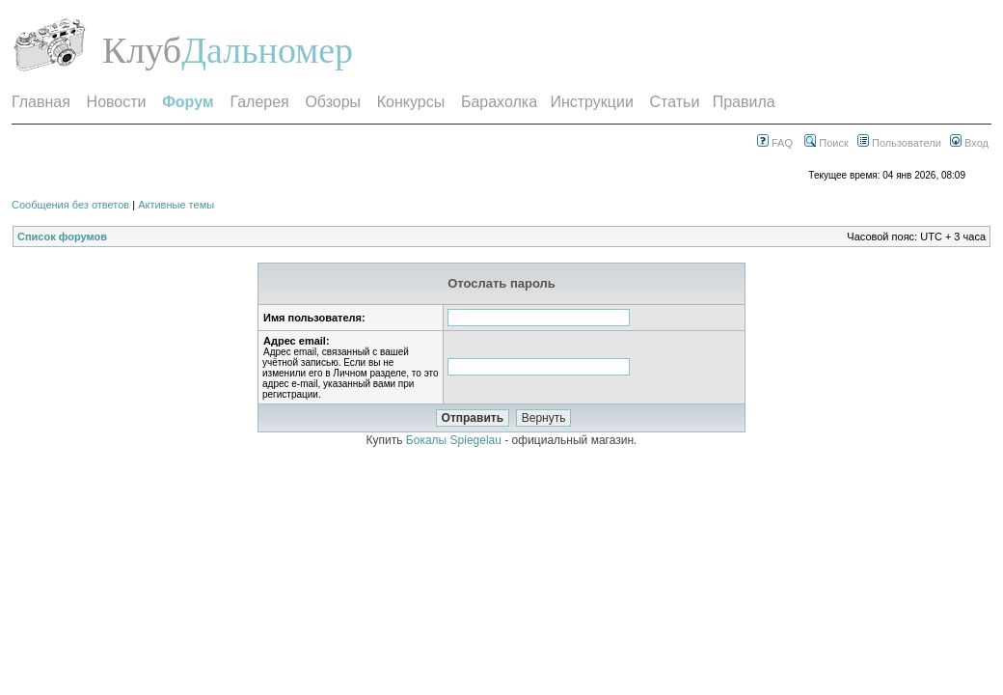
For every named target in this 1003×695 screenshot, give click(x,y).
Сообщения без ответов (70, 204)
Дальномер (267, 50)
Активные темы (176, 204)
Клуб (141, 50)
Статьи (675, 102)
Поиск (826, 143)
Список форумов (62, 236)
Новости (117, 102)
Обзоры (333, 102)
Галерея (259, 102)
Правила (744, 102)
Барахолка (499, 102)
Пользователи (899, 143)
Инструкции (591, 102)
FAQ (775, 143)
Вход (969, 143)
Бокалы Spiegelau (455, 440)
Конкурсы (411, 102)
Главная (41, 102)
